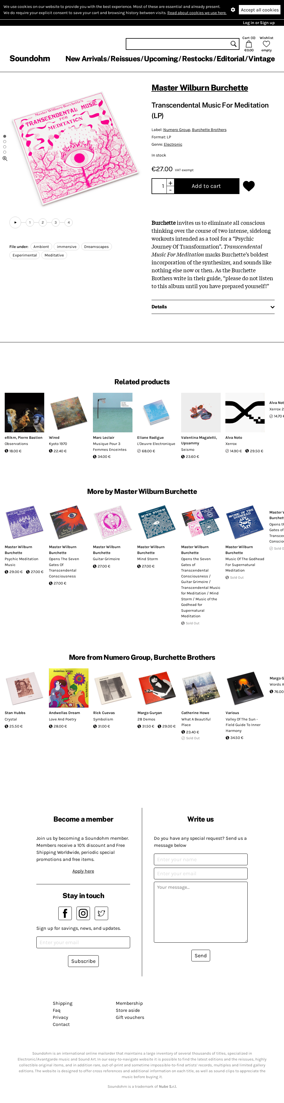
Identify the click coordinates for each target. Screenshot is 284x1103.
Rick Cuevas (104, 713)
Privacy (60, 1017)
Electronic (173, 144)
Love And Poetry (62, 719)
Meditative (54, 255)
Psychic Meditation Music (21, 562)
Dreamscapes (96, 246)
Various (232, 713)
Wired (54, 437)
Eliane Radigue (150, 437)
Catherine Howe (195, 713)
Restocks (197, 58)
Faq (56, 1010)
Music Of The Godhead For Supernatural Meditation (244, 564)
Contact (61, 1024)
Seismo (187, 449)
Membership (129, 1003)
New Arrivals (86, 58)
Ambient (41, 246)
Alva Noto (233, 437)
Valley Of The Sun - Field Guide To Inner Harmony (243, 725)
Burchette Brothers (209, 129)
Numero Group (176, 129)
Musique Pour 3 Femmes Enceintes (110, 446)
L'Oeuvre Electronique (156, 443)
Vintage (261, 58)
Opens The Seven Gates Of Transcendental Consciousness (64, 567)
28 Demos (146, 719)
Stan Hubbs (15, 713)
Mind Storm (147, 559)
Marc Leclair (103, 437)
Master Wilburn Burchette (200, 87)
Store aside (128, 1010)
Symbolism (103, 719)
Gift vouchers (130, 1017)
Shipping (62, 1003)
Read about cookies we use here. (197, 12)
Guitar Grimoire (106, 559)
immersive (66, 246)
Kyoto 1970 (58, 443)
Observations (16, 443)
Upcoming (161, 58)
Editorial (230, 58)
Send (201, 955)
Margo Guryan (149, 713)
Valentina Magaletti (198, 437)
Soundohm (29, 58)
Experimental (25, 255)
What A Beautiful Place (196, 722)
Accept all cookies (260, 10)
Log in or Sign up (259, 22)
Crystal (11, 719)
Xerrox (231, 443)
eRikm (10, 437)
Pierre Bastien (30, 437)
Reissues (125, 58)
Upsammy (190, 443)
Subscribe (83, 961)
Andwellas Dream (64, 713)
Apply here (83, 871)
